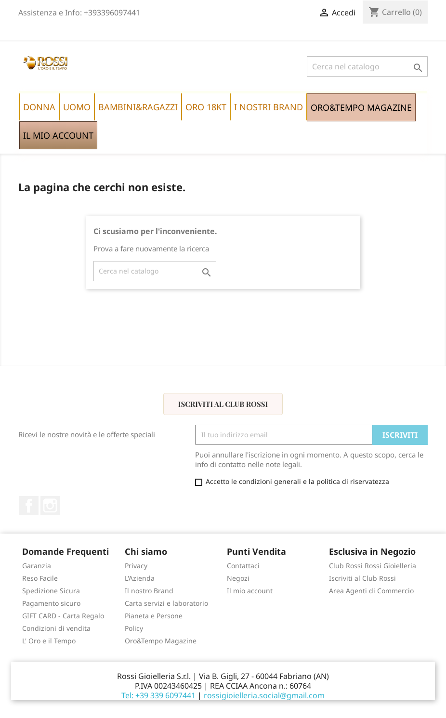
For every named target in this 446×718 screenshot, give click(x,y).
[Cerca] (367, 66)
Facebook (29, 505)
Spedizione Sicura (51, 590)
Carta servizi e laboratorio (166, 603)
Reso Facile (40, 578)
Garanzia (36, 565)
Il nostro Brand (149, 590)
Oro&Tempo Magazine (161, 640)
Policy (134, 628)
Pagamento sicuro (51, 603)
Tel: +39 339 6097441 (158, 695)
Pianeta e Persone (154, 615)
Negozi (238, 578)
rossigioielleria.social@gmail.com (264, 695)
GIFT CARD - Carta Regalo (63, 615)
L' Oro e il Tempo (49, 640)
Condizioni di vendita (56, 628)
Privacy (136, 565)
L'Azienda (140, 578)
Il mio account (250, 590)
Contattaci (243, 565)
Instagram (50, 505)
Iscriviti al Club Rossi (223, 404)
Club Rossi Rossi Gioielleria (372, 565)
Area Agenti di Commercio (371, 590)
